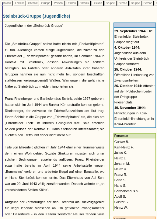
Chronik (6, 3)
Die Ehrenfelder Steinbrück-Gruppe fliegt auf (133, 36)
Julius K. (120, 153)
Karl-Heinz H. (124, 147)
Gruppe (45, 3)
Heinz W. (121, 207)
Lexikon (19, 3)
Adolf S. (120, 196)
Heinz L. (120, 158)
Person (58, 3)
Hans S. (120, 185)
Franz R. (120, 174)
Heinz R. (120, 169)
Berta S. (120, 180)
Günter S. (121, 202)
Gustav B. (121, 142)
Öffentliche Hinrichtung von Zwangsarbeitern (134, 75)
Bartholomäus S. (126, 191)
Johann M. (122, 163)
